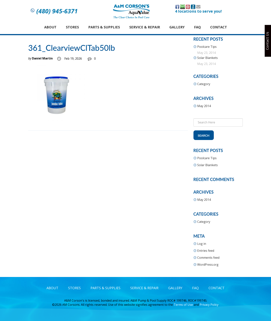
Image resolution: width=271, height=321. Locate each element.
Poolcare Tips (207, 47)
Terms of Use (183, 305)
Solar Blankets (207, 58)
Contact (218, 27)
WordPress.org (207, 264)
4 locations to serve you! (198, 11)
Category (203, 84)
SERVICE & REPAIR (144, 27)
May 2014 (204, 106)
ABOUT (50, 27)
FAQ (197, 27)
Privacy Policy (209, 305)
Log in (201, 244)
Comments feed (208, 258)
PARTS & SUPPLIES (104, 27)
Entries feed (205, 251)
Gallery (177, 27)
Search (203, 135)
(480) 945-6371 (57, 11)
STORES (72, 27)
